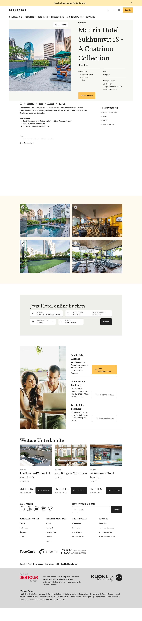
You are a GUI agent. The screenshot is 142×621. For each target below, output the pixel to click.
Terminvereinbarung (106, 528)
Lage (105, 116)
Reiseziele (30, 104)
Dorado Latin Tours (55, 594)
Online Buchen (16, 17)
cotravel (42, 594)
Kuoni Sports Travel (47, 596)
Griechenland (51, 532)
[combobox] (49, 313)
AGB (57, 564)
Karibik (22, 523)
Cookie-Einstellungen (69, 564)
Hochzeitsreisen (78, 537)
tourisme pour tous (45, 599)
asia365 (34, 594)
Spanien (49, 537)
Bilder (105, 120)
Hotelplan (95, 594)
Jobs (29, 564)
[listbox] (45, 321)
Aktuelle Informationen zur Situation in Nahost (70, 3)
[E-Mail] (93, 509)
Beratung (90, 17)
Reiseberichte (57, 17)
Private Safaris (112, 596)
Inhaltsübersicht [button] (109, 108)
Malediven (24, 528)
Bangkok (62, 104)
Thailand (50, 104)
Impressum (49, 564)
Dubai (22, 537)
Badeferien (76, 523)
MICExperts (87, 596)
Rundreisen (76, 528)
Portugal (49, 528)
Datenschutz (38, 564)
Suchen (106, 322)
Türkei (48, 523)
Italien (48, 541)
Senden (117, 509)
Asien (41, 104)
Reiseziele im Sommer (56, 519)
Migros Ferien (100, 596)
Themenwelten (79, 519)
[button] (113, 10)
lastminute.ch (62, 596)
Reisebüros (103, 523)
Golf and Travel (70, 594)
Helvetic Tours (83, 594)
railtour (33, 599)
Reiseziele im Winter (29, 519)
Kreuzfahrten (77, 532)
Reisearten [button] (43, 17)
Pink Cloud (24, 599)
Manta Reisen (75, 596)
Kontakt (128, 10)
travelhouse (60, 599)
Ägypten (23, 532)
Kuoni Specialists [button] (74, 17)
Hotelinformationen (110, 112)
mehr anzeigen (28, 143)
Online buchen (87, 95)
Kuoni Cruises (32, 596)
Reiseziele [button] (30, 17)
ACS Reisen (24, 594)
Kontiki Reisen (107, 594)
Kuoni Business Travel (107, 537)
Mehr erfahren (43, 490)
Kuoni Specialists (105, 532)
